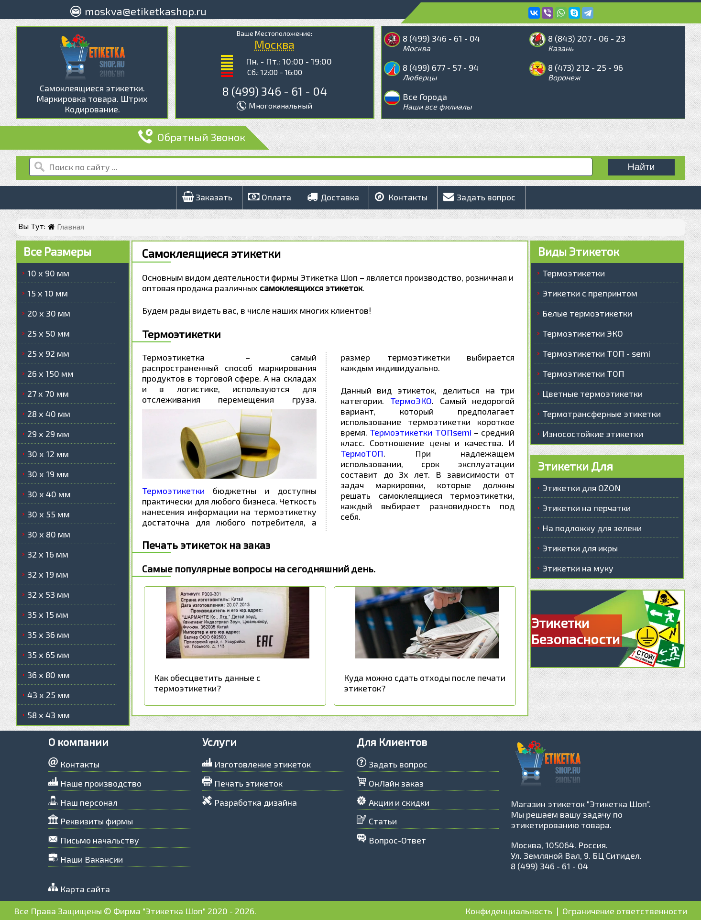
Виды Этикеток (578, 251)
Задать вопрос (479, 197)
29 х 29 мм (48, 433)
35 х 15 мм (47, 614)
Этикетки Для (575, 466)
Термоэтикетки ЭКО (582, 333)
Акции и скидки (399, 802)
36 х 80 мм (48, 674)
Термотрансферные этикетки (601, 413)
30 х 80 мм (48, 534)
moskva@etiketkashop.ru (146, 11)
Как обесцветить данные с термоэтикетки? (207, 682)
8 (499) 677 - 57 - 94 (441, 67)
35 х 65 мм (48, 654)
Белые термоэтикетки (587, 313)
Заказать (207, 197)
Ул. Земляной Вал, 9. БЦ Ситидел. (576, 855)
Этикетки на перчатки (586, 508)
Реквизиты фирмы (96, 821)
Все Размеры (57, 251)
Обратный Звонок (191, 137)
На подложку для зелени (592, 528)
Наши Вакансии (91, 859)
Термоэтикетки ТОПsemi (420, 432)
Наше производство (101, 783)
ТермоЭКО (411, 400)
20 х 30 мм (48, 313)
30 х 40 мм (49, 494)
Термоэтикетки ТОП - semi (596, 353)
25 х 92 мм (48, 353)
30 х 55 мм (48, 514)
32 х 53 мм (48, 594)
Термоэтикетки (173, 490)
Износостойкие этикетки (592, 433)
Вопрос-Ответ (397, 840)
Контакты (401, 197)
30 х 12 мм (48, 454)
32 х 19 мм (47, 574)
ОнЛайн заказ (396, 783)
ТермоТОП (361, 453)
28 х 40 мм (48, 413)
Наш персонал (89, 802)
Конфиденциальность (508, 911)
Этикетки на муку (577, 568)
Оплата (269, 197)
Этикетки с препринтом (589, 293)
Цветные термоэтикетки (592, 393)
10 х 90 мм (48, 273)
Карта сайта (85, 889)
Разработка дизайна (255, 802)
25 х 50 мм (48, 333)
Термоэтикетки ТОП (583, 373)
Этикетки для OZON (581, 487)
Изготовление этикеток (262, 764)
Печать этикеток (248, 783)
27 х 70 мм (48, 393)
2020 (218, 911)
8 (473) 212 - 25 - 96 (585, 67)
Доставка (333, 197)
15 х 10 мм (47, 293)
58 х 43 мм (48, 715)
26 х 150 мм (50, 373)
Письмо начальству (99, 840)
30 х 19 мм (48, 474)
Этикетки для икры (580, 548)
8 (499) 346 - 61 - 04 (274, 91)
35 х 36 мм (48, 634)
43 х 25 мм (48, 695)
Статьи (383, 821)
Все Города (425, 96)
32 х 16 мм (47, 554)
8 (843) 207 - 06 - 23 (586, 38)
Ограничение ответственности (624, 911)
